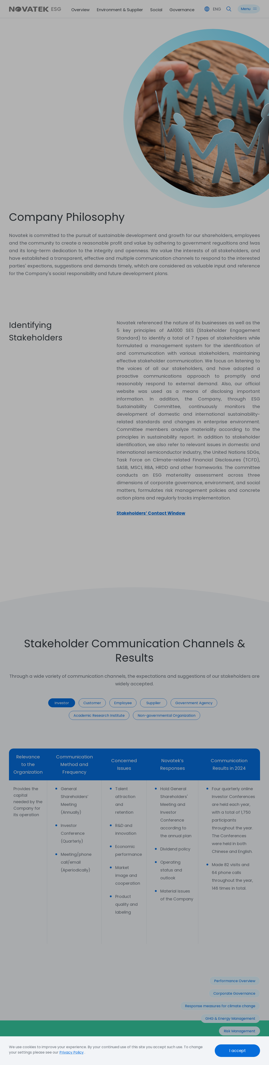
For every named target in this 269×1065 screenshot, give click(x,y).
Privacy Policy (71, 1052)
